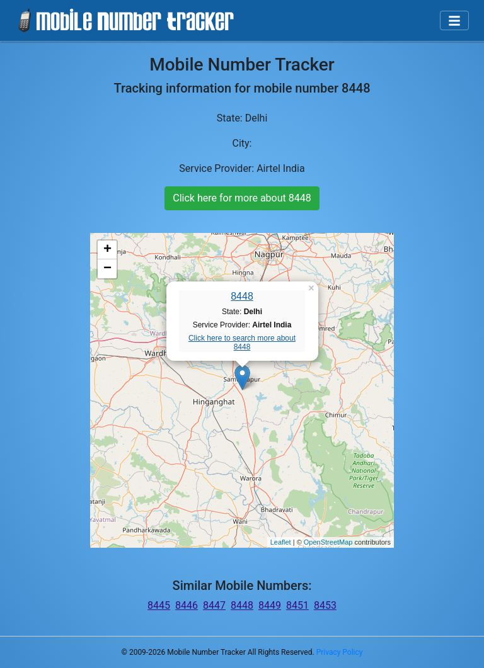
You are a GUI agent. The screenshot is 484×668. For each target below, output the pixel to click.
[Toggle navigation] (454, 21)
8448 (242, 296)
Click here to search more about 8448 (242, 342)
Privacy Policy (339, 652)
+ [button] (107, 250)
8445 (158, 605)
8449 (269, 605)
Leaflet (280, 542)
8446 (186, 605)
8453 (325, 605)
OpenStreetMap (328, 542)
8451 (297, 605)
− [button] (107, 268)
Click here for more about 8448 (242, 198)
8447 (214, 605)
